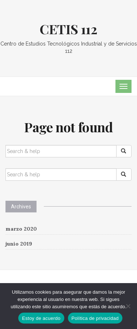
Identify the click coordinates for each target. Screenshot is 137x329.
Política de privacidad (95, 318)
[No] (128, 306)
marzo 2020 (21, 229)
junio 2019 (18, 243)
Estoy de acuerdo (41, 318)
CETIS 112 (68, 29)
